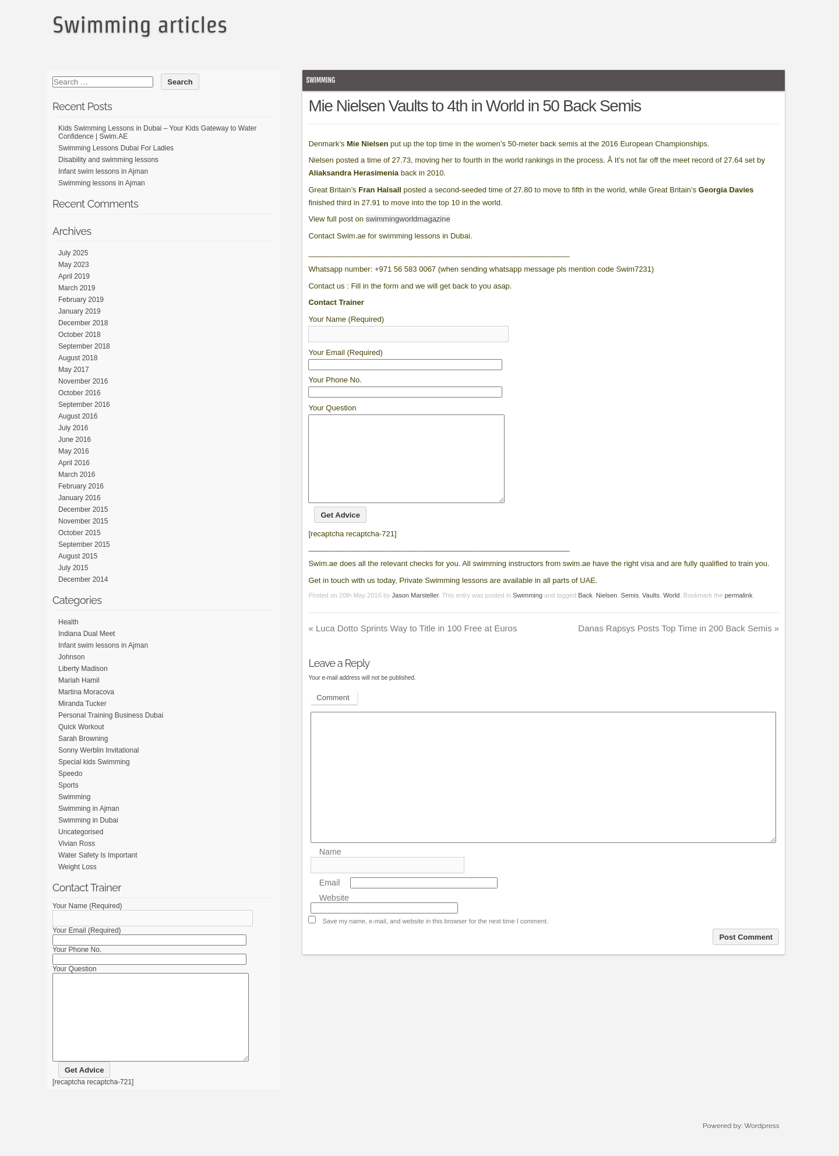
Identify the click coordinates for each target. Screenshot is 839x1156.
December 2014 (83, 579)
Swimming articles (139, 24)
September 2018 (84, 346)
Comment (332, 715)
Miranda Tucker (82, 704)
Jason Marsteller (415, 612)
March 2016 (76, 474)
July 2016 (73, 428)
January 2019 (79, 311)
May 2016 (73, 451)
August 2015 (77, 556)
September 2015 (84, 544)
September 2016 (84, 404)
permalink (739, 612)
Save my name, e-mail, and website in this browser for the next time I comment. (435, 938)
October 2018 (79, 335)
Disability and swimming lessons (108, 160)
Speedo (70, 774)
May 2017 (73, 370)
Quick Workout (81, 727)
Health (68, 622)
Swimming (320, 80)
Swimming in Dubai (88, 820)
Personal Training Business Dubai (110, 715)
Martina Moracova (86, 692)
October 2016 (79, 393)
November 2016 (83, 381)
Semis (630, 612)
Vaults (651, 612)
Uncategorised (80, 832)
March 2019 (76, 288)
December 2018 (83, 323)
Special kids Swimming (94, 762)
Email (329, 900)
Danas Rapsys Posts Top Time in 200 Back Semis (678, 646)
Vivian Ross (76, 843)
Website (334, 915)
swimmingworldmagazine (408, 219)
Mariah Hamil (79, 680)
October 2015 (79, 533)
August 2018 (77, 358)
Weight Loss (77, 867)
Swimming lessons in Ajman (101, 183)
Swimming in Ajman (88, 808)
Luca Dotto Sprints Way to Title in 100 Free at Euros (412, 646)
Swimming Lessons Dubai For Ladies (116, 148)
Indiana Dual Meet (86, 634)
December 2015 (83, 509)
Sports (68, 785)
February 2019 (81, 300)
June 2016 (74, 439)
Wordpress (761, 1143)
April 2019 (74, 276)
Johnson (71, 657)
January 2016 (79, 498)
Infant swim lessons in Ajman (103, 171)
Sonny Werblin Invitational (98, 750)
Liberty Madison (83, 669)
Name (330, 869)
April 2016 (74, 463)
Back (585, 612)
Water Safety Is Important (98, 855)
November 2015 (83, 521)
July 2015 (73, 568)
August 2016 (77, 416)
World (671, 612)
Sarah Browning (83, 739)
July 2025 (73, 253)
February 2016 (81, 486)
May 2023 (73, 265)
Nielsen (607, 612)
